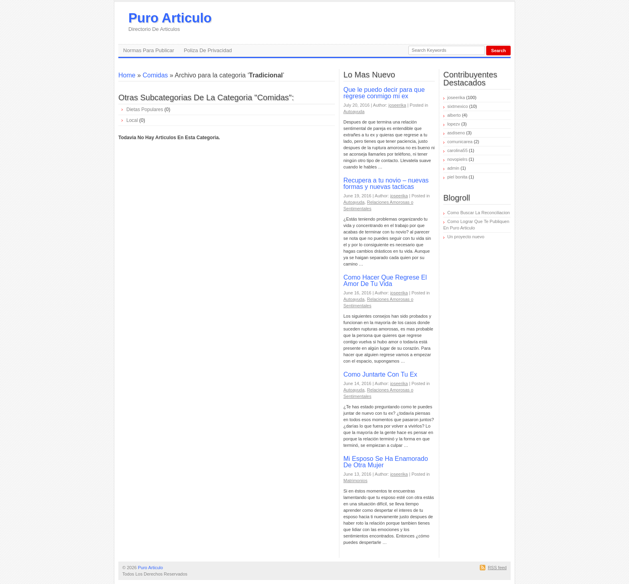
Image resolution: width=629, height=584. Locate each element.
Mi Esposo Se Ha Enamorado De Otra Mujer (385, 461)
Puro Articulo (170, 21)
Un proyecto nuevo (465, 236)
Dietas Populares (144, 109)
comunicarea (460, 141)
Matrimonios (355, 480)
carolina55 (457, 150)
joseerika (397, 105)
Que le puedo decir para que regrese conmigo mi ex (384, 92)
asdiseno (456, 132)
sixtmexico (457, 106)
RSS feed (497, 567)
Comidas (155, 75)
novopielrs (457, 159)
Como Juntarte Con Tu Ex (380, 374)
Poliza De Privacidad (208, 50)
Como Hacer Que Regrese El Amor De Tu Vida (385, 280)
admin (453, 168)
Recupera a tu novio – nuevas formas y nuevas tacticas (386, 183)
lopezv (453, 124)
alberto (454, 115)
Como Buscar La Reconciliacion (478, 212)
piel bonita (457, 176)
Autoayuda (354, 111)
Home (127, 75)
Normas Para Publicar (148, 50)
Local (132, 120)
